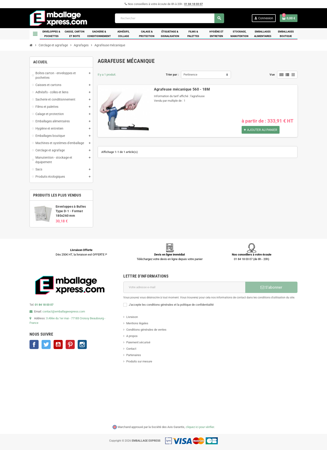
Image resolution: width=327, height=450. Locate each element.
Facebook (34, 344)
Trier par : (172, 74)
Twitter (46, 344)
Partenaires (133, 355)
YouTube (58, 344)
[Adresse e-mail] (184, 287)
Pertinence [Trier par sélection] (190, 74)
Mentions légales (137, 323)
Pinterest (70, 344)
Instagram (82, 344)
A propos (132, 336)
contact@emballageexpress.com (63, 311)
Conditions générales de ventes (146, 329)
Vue (272, 74)
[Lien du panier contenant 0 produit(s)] (288, 18)
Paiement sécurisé (138, 342)
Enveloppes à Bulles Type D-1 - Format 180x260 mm (71, 211)
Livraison (132, 317)
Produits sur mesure (139, 361)
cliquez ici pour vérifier (200, 427)
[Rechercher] (169, 18)
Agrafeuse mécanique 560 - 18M (182, 89)
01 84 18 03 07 (193, 4)
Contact (131, 348)
